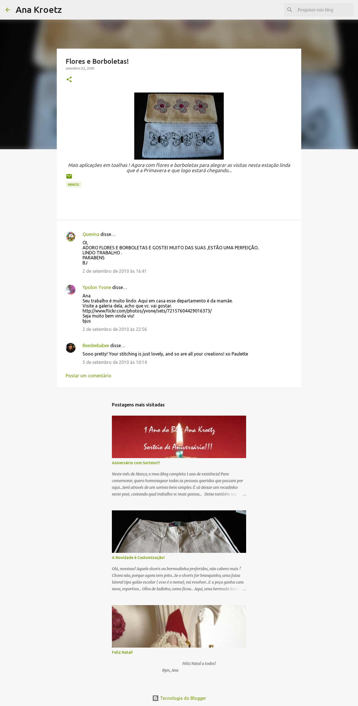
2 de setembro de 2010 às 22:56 (115, 329)
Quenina (91, 234)
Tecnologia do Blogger (179, 698)
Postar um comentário (88, 375)
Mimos (73, 184)
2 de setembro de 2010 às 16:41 (115, 271)
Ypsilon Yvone (97, 287)
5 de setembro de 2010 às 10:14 (115, 362)
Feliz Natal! (122, 652)
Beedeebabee (96, 345)
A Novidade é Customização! (138, 557)
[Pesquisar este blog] (324, 9)
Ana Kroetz (39, 9)
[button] (69, 80)
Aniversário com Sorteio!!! (136, 463)
